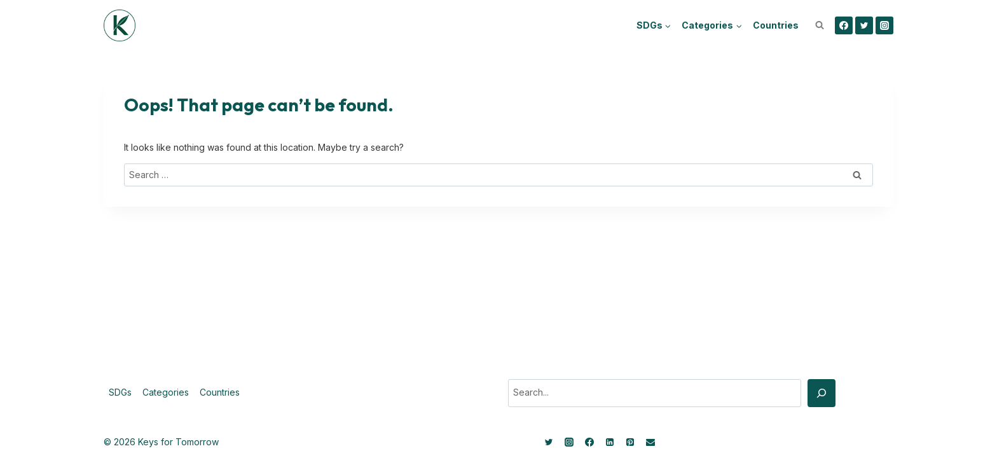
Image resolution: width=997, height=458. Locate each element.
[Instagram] (884, 25)
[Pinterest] (630, 442)
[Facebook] (844, 25)
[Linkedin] (610, 442)
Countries (776, 25)
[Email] (650, 442)
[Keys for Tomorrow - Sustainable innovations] (119, 25)
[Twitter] (864, 25)
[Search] (821, 393)
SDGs (120, 392)
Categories (165, 392)
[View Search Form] (820, 25)
